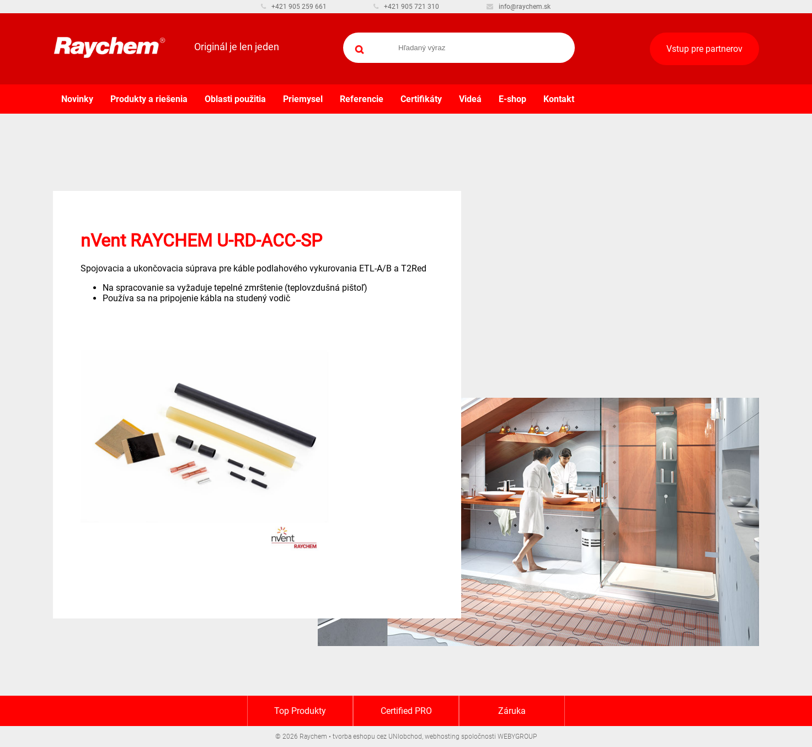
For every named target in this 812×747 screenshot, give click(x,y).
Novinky (77, 99)
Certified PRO (406, 711)
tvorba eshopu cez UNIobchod (377, 736)
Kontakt (558, 99)
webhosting (442, 736)
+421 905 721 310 (406, 6)
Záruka (512, 711)
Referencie (361, 99)
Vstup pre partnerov (704, 49)
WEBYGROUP (517, 736)
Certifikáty (421, 99)
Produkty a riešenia (149, 99)
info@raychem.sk (519, 6)
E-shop (512, 99)
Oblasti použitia (235, 99)
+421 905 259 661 (294, 6)
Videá (470, 99)
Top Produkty (300, 711)
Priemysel (303, 99)
